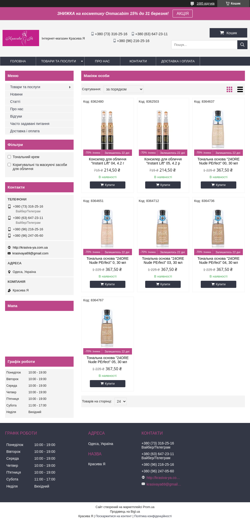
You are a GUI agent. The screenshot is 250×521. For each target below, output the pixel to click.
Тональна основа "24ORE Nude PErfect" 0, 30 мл (108, 260)
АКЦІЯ (183, 13)
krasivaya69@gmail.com (30, 253)
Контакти (138, 61)
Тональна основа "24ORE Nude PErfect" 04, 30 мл (218, 260)
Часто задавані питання (29, 124)
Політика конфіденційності (153, 516)
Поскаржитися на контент (113, 516)
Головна (18, 61)
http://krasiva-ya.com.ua (30, 247)
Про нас (102, 61)
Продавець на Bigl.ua (125, 511)
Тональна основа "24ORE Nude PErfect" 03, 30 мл (163, 260)
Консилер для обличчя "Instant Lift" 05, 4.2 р (163, 161)
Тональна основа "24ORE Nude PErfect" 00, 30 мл (218, 161)
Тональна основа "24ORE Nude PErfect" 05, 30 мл (108, 360)
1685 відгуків (206, 3)
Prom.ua (148, 507)
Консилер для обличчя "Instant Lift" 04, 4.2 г (107, 161)
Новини (16, 94)
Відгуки (16, 116)
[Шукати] (242, 44)
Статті (15, 102)
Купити (109, 185)
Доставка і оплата (178, 61)
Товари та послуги (58, 61)
